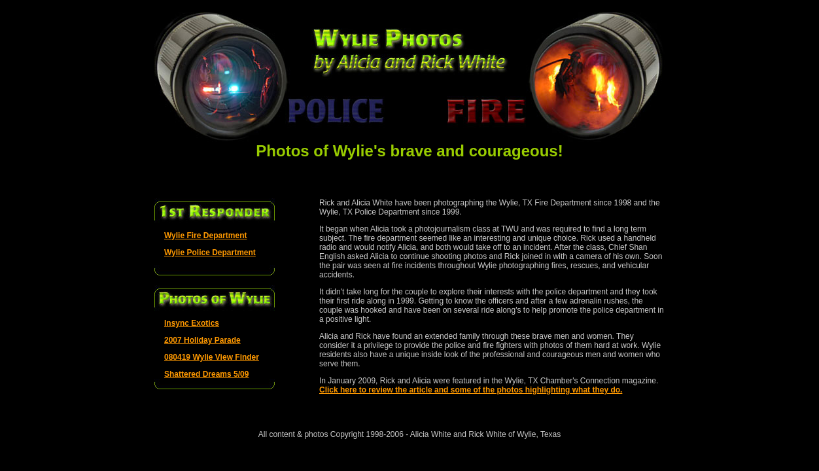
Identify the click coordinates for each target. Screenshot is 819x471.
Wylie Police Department (210, 252)
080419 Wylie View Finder (211, 357)
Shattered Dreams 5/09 (206, 374)
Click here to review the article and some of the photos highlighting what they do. (470, 389)
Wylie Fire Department (205, 235)
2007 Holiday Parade (202, 340)
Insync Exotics (191, 323)
